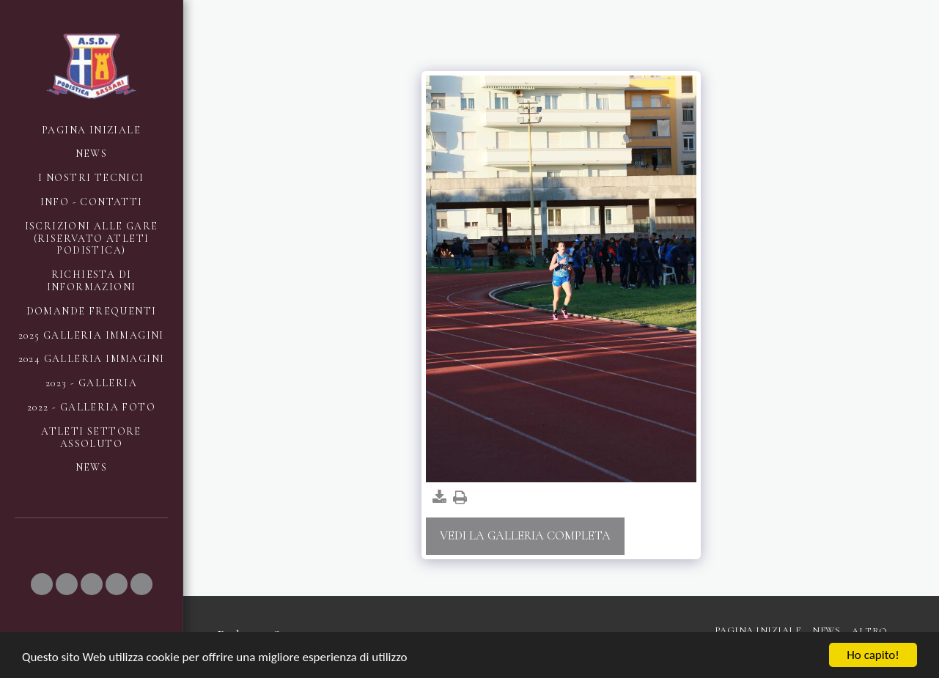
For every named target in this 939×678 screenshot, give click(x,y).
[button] (42, 584)
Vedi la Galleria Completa (525, 535)
